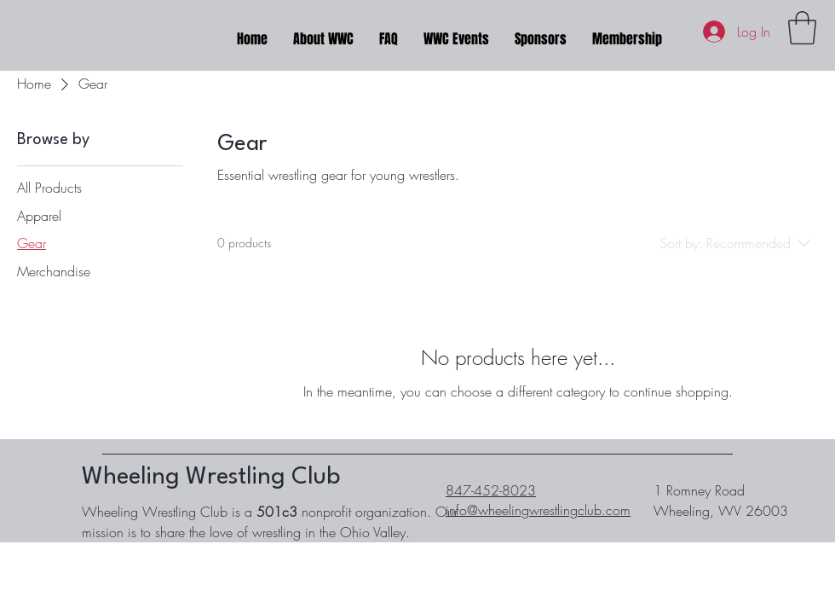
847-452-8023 (491, 490)
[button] (802, 27)
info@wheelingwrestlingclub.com (538, 510)
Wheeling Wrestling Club (211, 477)
